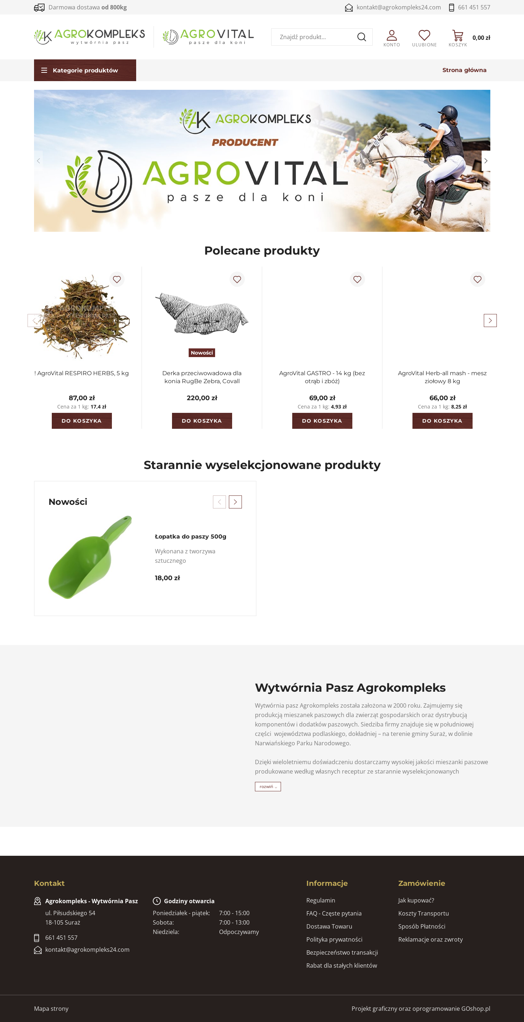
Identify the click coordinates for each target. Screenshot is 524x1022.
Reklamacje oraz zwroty (430, 939)
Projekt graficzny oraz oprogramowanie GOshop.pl (421, 1009)
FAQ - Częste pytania (334, 913)
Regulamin (320, 900)
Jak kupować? (416, 900)
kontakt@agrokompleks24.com (399, 7)
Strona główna (465, 70)
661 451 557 (474, 7)
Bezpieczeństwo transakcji (342, 952)
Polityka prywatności (334, 939)
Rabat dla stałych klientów (341, 965)
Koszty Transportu (423, 913)
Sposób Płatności (421, 926)
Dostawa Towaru (329, 926)
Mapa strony (51, 1009)
